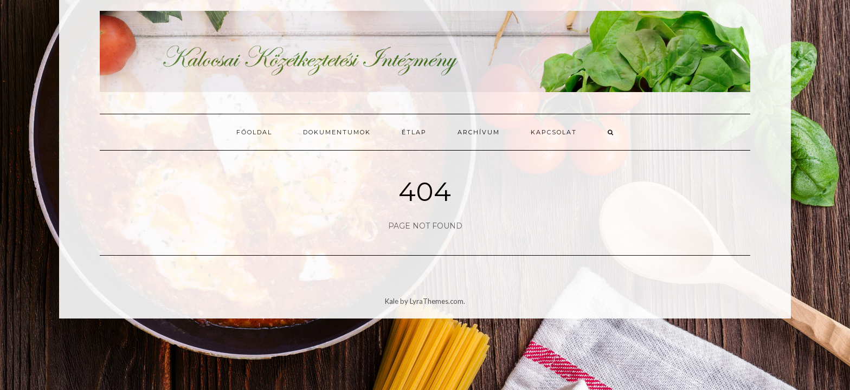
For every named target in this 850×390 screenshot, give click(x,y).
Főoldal (254, 132)
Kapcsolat (554, 132)
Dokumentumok (337, 132)
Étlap (414, 132)
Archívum (479, 132)
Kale (391, 301)
